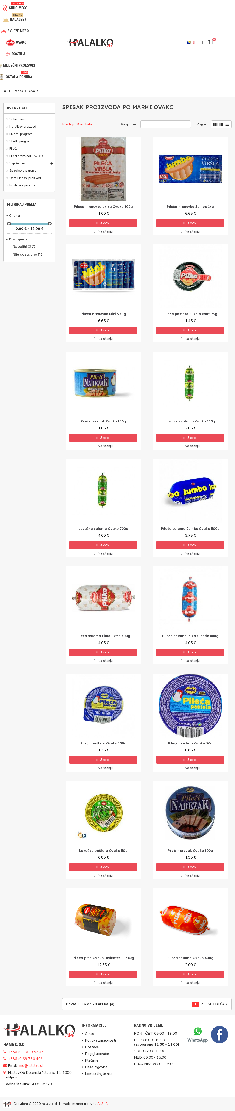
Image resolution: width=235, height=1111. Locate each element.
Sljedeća (218, 1004)
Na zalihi (24, 246)
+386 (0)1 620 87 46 (26, 1051)
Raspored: (129, 124)
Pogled (203, 124)
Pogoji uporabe (97, 1053)
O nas (89, 1033)
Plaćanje (91, 1060)
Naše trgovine (96, 1067)
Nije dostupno (28, 254)
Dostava (92, 1047)
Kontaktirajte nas (98, 1073)
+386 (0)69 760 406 (25, 1058)
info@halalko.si (31, 1065)
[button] (202, 42)
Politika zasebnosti (100, 1040)
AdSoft (102, 1103)
